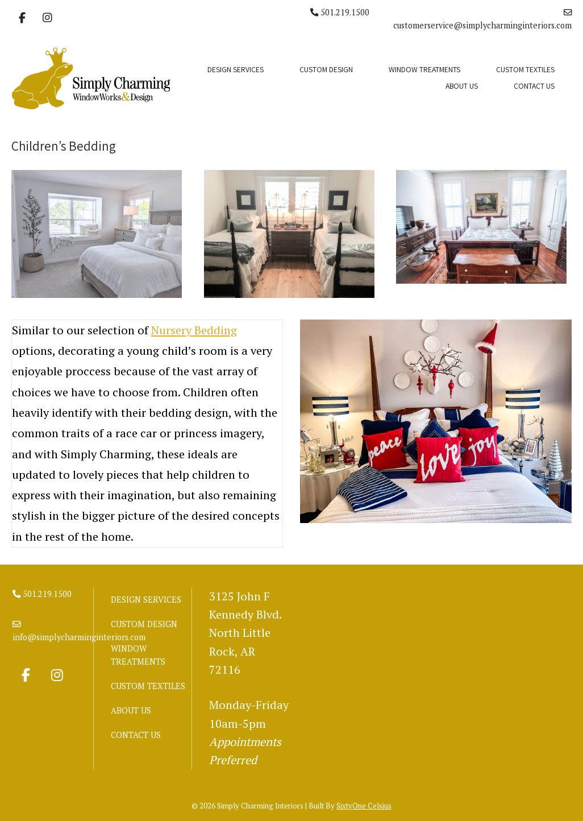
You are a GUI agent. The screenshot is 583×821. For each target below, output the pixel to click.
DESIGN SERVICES (235, 69)
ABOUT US (461, 86)
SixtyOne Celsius (364, 806)
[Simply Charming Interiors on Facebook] (22, 18)
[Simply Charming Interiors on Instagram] (47, 18)
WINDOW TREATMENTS (424, 69)
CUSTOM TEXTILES (525, 69)
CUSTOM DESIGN (326, 69)
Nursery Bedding (194, 330)
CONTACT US (534, 86)
